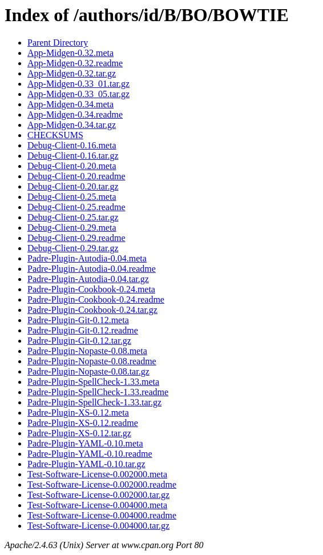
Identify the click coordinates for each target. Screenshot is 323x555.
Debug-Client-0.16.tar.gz (73, 155)
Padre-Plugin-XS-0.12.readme (82, 423)
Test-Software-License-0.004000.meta (97, 505)
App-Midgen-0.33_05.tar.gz (78, 94)
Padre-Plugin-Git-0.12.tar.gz (79, 340)
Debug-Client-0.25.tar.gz (73, 217)
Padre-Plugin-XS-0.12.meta (78, 412)
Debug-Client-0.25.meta (71, 197)
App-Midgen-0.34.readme (75, 114)
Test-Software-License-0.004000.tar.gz (98, 525)
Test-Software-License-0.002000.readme (101, 484)
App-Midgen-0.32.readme (75, 63)
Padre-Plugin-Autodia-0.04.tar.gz (88, 279)
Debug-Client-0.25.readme (76, 207)
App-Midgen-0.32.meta (70, 53)
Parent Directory (57, 42)
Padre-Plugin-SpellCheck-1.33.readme (97, 392)
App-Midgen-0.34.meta (70, 104)
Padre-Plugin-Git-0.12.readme (82, 330)
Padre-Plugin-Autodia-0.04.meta (87, 258)
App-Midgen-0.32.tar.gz (71, 73)
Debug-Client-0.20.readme (76, 176)
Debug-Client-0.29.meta (71, 227)
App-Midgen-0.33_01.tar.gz (78, 84)
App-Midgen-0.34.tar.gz (71, 125)
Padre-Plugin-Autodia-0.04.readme (91, 269)
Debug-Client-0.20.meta (71, 166)
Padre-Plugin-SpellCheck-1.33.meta (93, 382)
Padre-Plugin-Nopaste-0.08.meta (87, 351)
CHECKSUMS (55, 135)
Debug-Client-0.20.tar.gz (73, 186)
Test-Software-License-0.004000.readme (101, 515)
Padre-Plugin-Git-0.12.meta (78, 320)
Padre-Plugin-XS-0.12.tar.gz (79, 433)
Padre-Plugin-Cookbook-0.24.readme (95, 299)
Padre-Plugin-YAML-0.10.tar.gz (86, 464)
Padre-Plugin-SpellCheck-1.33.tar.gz (94, 402)
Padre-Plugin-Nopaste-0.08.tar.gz (88, 371)
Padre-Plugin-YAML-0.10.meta (85, 443)
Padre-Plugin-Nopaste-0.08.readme (91, 361)
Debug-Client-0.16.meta (71, 145)
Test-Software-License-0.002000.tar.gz (98, 495)
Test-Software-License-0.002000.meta (97, 474)
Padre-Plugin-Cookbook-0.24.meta (91, 289)
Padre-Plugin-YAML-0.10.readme (89, 454)
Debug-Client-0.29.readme (76, 238)
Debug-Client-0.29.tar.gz (73, 248)
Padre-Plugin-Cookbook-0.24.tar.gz (92, 310)
